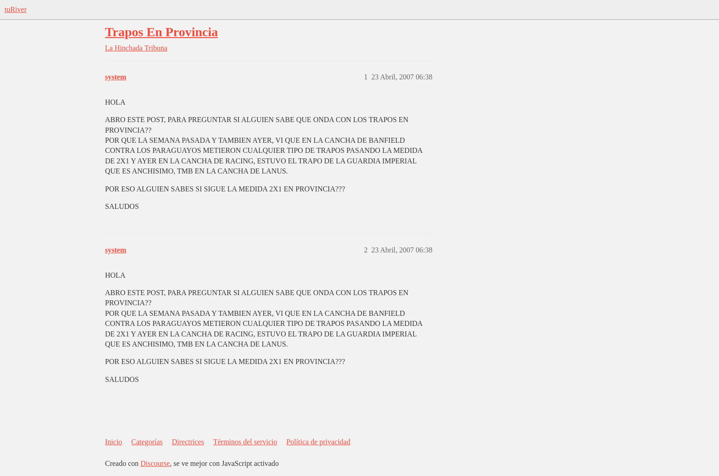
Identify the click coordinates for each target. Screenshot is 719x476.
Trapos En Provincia (161, 32)
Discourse (155, 463)
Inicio (113, 442)
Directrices (188, 442)
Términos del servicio (245, 442)
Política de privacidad (318, 442)
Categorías (146, 442)
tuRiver (16, 9)
